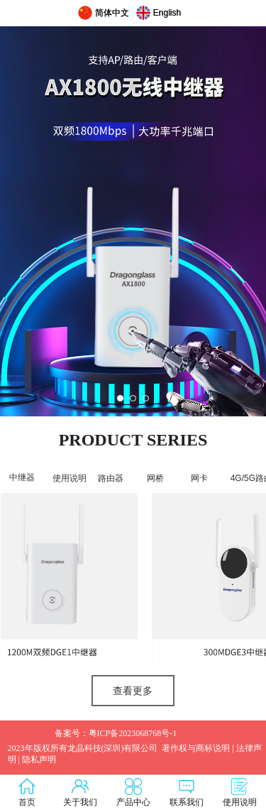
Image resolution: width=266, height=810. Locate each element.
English (167, 13)
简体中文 (112, 13)
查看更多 (133, 691)
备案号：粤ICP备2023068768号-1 (116, 733)
